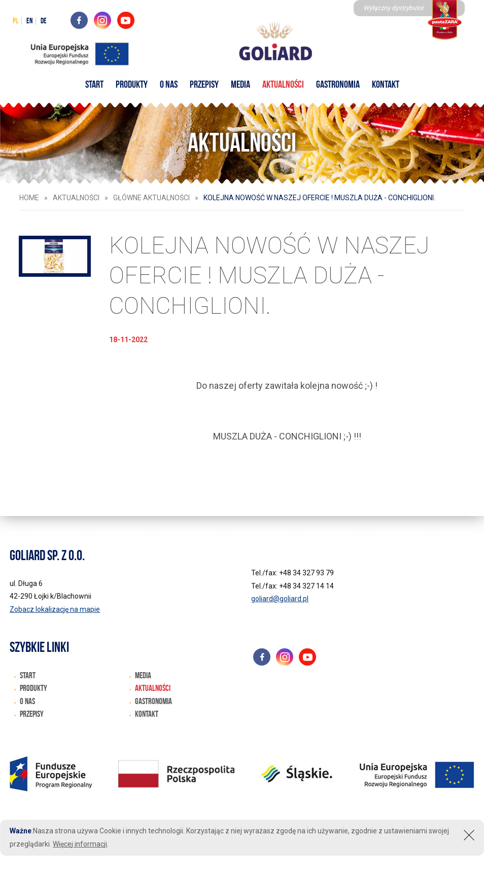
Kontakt (385, 84)
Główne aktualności (151, 198)
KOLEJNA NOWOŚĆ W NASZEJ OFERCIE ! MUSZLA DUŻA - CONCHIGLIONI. (319, 198)
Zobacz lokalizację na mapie (55, 609)
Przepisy (204, 84)
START (94, 84)
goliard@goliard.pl (279, 599)
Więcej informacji (80, 844)
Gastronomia (338, 84)
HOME (29, 198)
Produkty (132, 84)
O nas (169, 84)
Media (240, 84)
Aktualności (283, 84)
